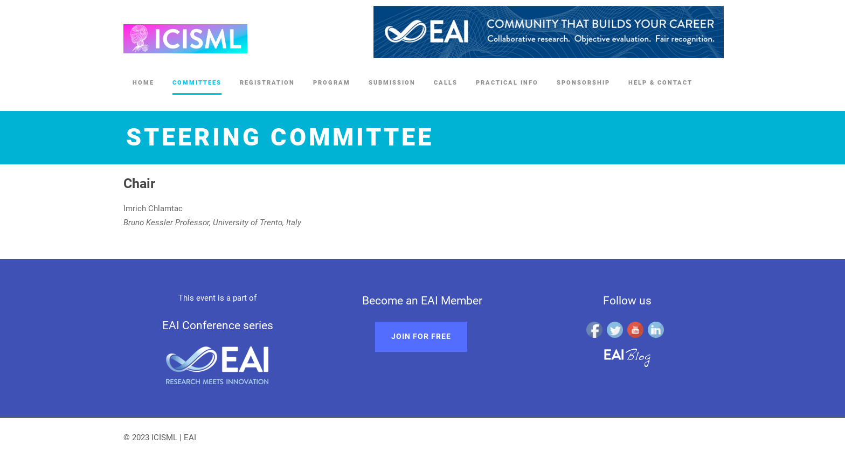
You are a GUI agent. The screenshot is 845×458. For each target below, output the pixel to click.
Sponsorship (583, 82)
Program (331, 82)
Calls (446, 82)
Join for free (421, 336)
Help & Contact (660, 82)
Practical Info (507, 82)
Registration (267, 82)
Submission (392, 82)
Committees (196, 82)
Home (143, 82)
